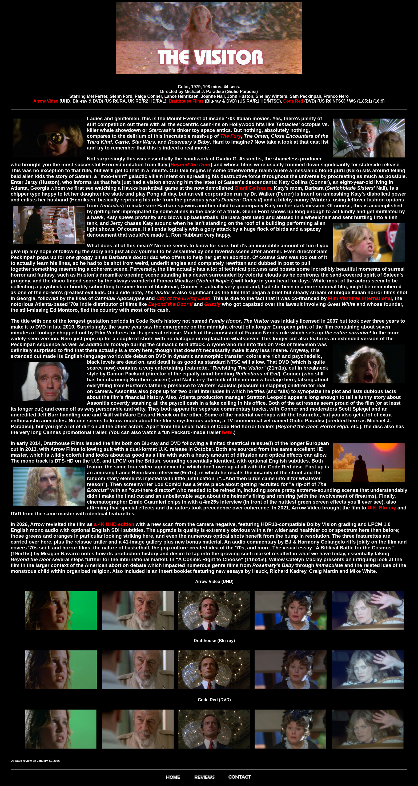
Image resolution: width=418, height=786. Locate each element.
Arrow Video (46, 101)
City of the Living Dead (183, 298)
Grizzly (212, 304)
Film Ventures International (360, 298)
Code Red (293, 101)
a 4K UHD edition (114, 524)
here (227, 432)
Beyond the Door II (170, 304)
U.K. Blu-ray (382, 508)
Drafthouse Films (186, 101)
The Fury (230, 136)
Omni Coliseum (253, 188)
